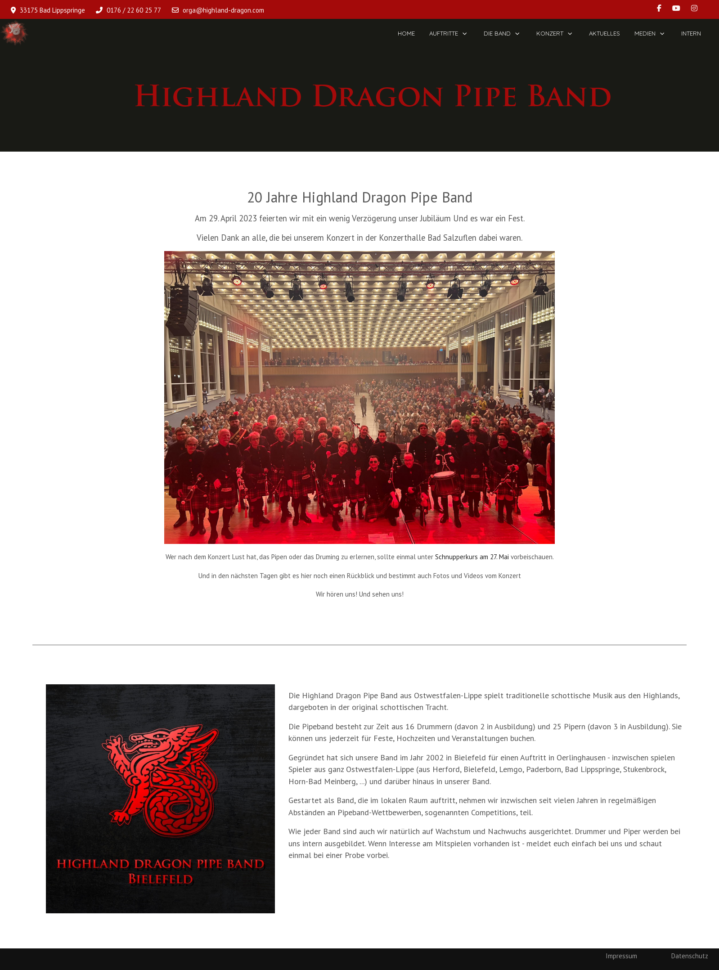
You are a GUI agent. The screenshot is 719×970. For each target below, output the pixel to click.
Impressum (621, 956)
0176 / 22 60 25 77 (134, 10)
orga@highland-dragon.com (223, 10)
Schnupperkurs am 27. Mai (472, 556)
